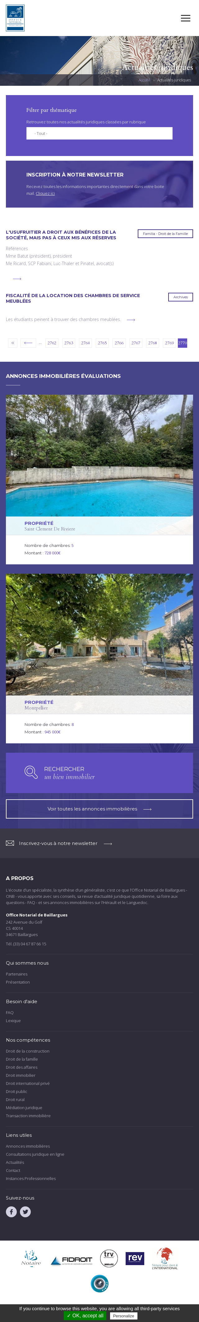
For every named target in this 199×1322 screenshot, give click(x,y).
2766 (119, 343)
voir (99, 479)
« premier (12, 343)
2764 (85, 343)
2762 (52, 343)
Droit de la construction (27, 1051)
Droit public (16, 1091)
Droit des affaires (21, 1067)
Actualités (15, 1162)
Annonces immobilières (28, 1146)
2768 (152, 343)
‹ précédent (28, 343)
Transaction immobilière (28, 1115)
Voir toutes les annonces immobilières (99, 809)
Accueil (144, 80)
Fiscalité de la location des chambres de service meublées (73, 298)
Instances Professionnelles (31, 1178)
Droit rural (15, 1099)
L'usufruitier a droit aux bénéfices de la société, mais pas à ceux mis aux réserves (61, 235)
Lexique (13, 1020)
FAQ (10, 1012)
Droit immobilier (20, 1075)
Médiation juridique (24, 1107)
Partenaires (16, 973)
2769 (169, 343)
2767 (136, 343)
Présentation (18, 982)
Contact (13, 1170)
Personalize (123, 1316)
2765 (102, 343)
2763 (68, 343)
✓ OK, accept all (85, 1315)
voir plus (17, 279)
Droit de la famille (22, 1059)
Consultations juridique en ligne (35, 1154)
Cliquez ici (45, 193)
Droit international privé (28, 1083)
